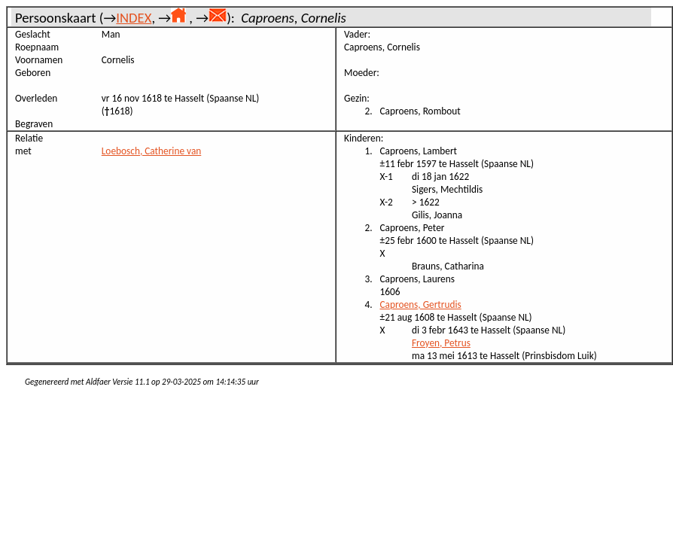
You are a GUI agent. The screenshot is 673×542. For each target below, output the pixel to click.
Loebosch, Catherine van (152, 151)
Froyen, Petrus (441, 342)
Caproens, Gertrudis (420, 304)
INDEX (133, 17)
